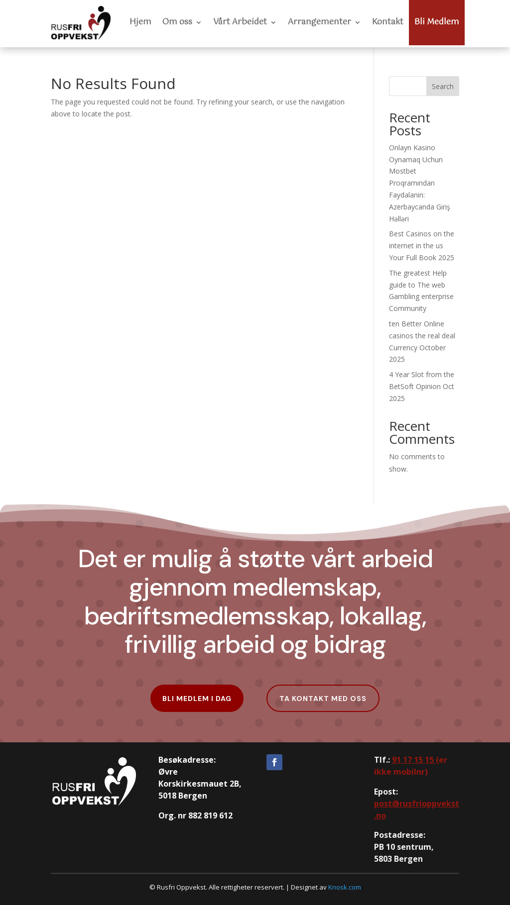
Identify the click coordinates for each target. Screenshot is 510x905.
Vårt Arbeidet (240, 22)
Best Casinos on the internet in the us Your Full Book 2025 (421, 245)
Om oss (177, 22)
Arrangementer (319, 22)
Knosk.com (344, 887)
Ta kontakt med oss (323, 698)
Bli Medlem (436, 22)
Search (443, 86)
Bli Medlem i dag (197, 698)
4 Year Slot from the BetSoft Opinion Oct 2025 (421, 386)
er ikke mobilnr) (410, 765)
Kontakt (387, 22)
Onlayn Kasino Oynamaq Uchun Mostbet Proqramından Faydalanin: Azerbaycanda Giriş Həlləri (419, 183)
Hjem (140, 22)
